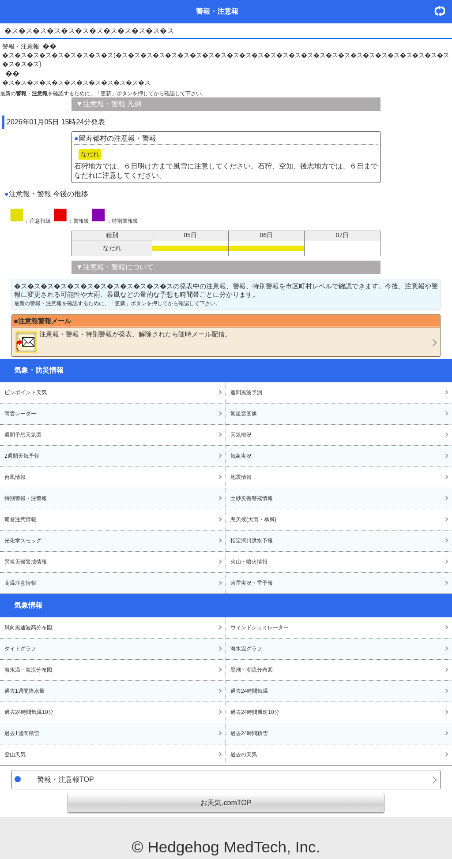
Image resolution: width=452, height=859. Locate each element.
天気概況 (241, 435)
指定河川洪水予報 (251, 541)
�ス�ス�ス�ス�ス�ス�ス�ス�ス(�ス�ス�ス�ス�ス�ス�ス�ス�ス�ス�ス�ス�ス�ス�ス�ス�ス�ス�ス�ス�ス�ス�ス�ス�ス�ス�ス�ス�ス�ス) (225, 59)
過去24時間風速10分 (254, 712)
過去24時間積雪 (249, 733)
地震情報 (241, 477)
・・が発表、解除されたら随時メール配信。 (123, 341)
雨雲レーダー (20, 414)
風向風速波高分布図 (28, 627)
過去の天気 (243, 754)
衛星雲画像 (243, 414)
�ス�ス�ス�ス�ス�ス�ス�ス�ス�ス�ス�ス (76, 82)
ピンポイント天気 (25, 392)
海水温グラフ (246, 649)
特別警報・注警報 (25, 498)
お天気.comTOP (225, 803)
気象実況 (241, 456)
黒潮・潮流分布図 (251, 670)
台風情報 (15, 477)
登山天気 (15, 754)
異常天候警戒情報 (25, 562)
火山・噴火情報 (248, 562)
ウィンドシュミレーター (259, 627)
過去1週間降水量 (24, 691)
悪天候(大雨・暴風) (253, 519)
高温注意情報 (20, 583)
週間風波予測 (246, 392)
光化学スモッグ (22, 541)
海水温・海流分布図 (28, 670)
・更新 (443, 10)
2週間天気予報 (21, 456)
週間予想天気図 (22, 435)
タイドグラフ (20, 649)
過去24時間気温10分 (28, 712)
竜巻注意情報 (20, 519)
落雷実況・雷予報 (251, 583)
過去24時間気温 (249, 691)
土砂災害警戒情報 (251, 498)
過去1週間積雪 (21, 733)
